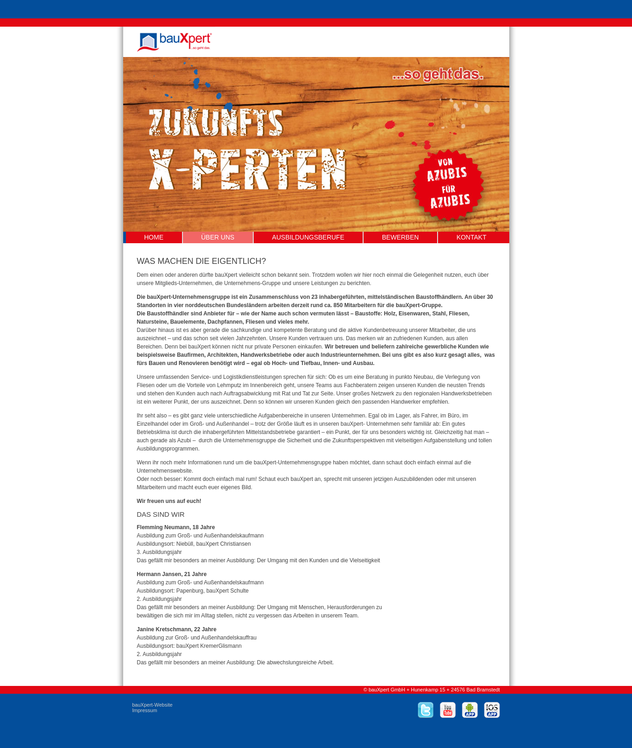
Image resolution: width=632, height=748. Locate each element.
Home (154, 237)
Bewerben (400, 237)
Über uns (217, 237)
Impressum (144, 710)
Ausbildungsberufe (308, 237)
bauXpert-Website (152, 705)
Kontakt (471, 237)
